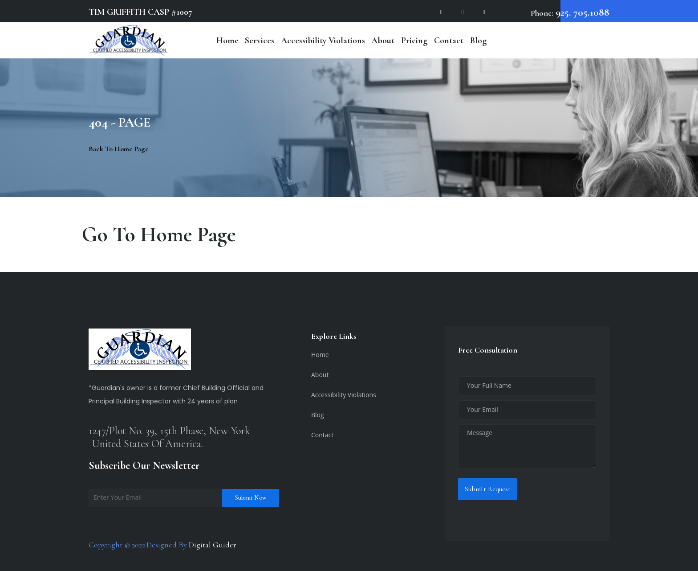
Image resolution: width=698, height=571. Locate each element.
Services (259, 40)
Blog (478, 40)
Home (227, 40)
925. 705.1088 (581, 12)
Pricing (414, 40)
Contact (448, 40)
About (382, 40)
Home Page (188, 234)
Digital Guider (212, 545)
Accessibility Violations (323, 40)
